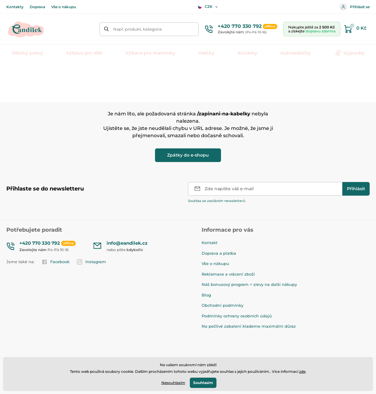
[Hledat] (106, 29)
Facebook (56, 262)
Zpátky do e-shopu (188, 155)
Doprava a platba (219, 253)
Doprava (37, 7)
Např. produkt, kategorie (137, 29)
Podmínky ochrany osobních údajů (237, 315)
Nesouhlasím (173, 382)
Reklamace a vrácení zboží (228, 274)
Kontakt (209, 242)
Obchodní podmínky (222, 305)
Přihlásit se (354, 7)
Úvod (11, 71)
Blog (206, 295)
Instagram (91, 262)
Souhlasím (203, 382)
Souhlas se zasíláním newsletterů (216, 201)
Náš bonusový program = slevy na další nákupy (249, 284)
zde (302, 371)
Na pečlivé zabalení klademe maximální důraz (249, 326)
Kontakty (15, 7)
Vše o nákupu (63, 7)
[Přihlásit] (356, 189)
